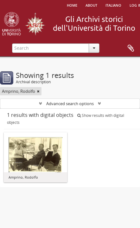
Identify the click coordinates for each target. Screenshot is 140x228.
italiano (113, 4)
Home (72, 4)
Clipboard (131, 48)
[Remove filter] (38, 91)
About (91, 4)
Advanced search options (70, 103)
